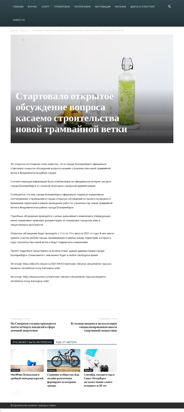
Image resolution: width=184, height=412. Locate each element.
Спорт (45, 6)
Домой (14, 30)
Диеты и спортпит (142, 6)
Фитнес (32, 6)
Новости (19, 19)
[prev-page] (13, 392)
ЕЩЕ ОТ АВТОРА (66, 342)
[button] (169, 6)
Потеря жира (82, 6)
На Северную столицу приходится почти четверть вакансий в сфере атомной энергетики (33, 327)
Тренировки (62, 6)
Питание (120, 6)
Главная (18, 6)
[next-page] (18, 392)
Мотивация (102, 6)
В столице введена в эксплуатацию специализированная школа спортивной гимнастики (94, 327)
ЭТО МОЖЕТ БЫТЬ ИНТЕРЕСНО (32, 342)
